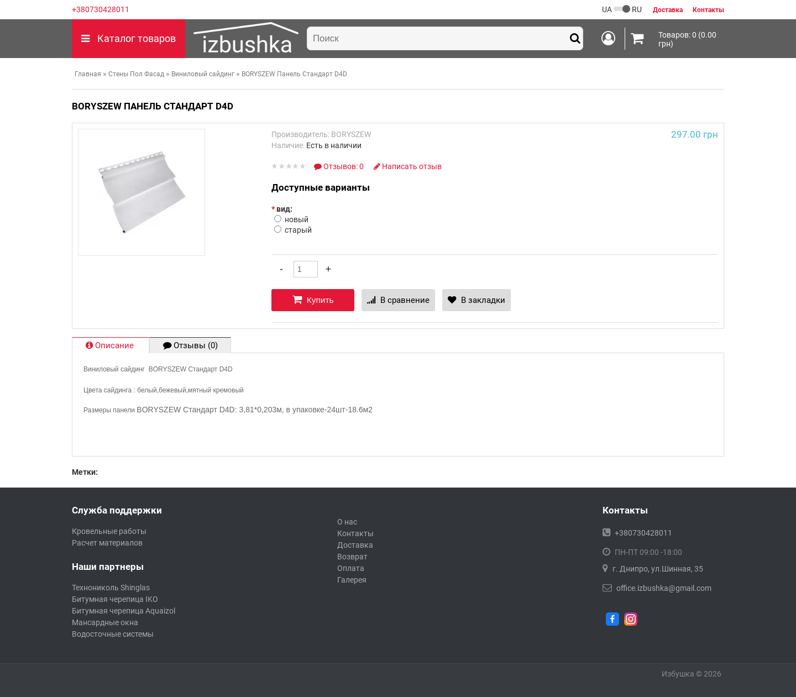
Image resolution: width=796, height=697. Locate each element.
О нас (347, 521)
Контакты (355, 533)
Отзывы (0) (190, 345)
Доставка (355, 545)
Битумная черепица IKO (115, 599)
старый (298, 230)
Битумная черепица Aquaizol (123, 610)
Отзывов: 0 (339, 166)
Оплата (350, 568)
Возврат (352, 556)
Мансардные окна (105, 622)
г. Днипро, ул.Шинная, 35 (657, 568)
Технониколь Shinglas (111, 587)
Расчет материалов (107, 542)
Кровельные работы (109, 531)
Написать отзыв (408, 166)
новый (296, 219)
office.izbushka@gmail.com (663, 588)
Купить (313, 300)
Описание (111, 345)
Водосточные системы (113, 634)
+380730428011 (100, 9)
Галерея (351, 579)
